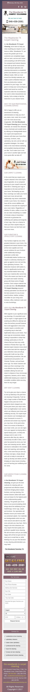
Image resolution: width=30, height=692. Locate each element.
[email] (15, 682)
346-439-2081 (14, 21)
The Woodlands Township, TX (14, 549)
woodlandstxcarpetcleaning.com (17, 675)
